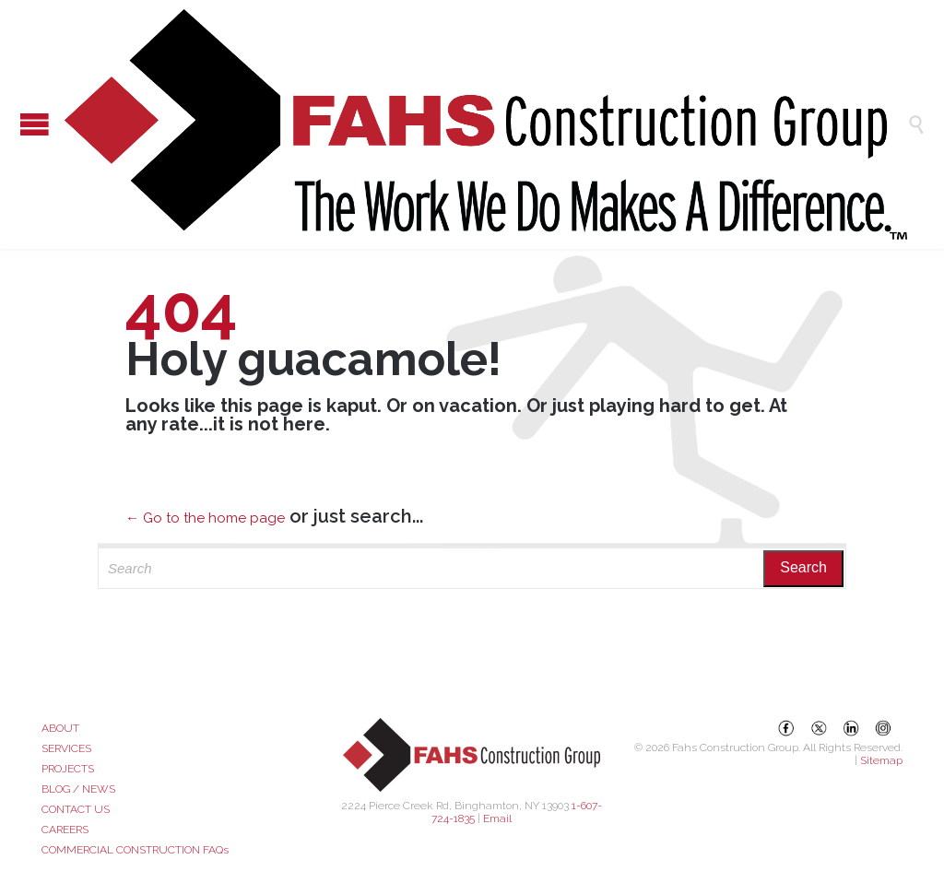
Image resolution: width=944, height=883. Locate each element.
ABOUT (60, 728)
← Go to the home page (205, 518)
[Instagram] (883, 728)
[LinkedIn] (851, 728)
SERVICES (66, 748)
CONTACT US (75, 809)
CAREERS (64, 829)
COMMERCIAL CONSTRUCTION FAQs (135, 849)
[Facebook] (786, 728)
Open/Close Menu (18, 124)
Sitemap (881, 760)
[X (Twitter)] (818, 728)
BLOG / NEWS (78, 789)
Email (497, 818)
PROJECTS (67, 768)
